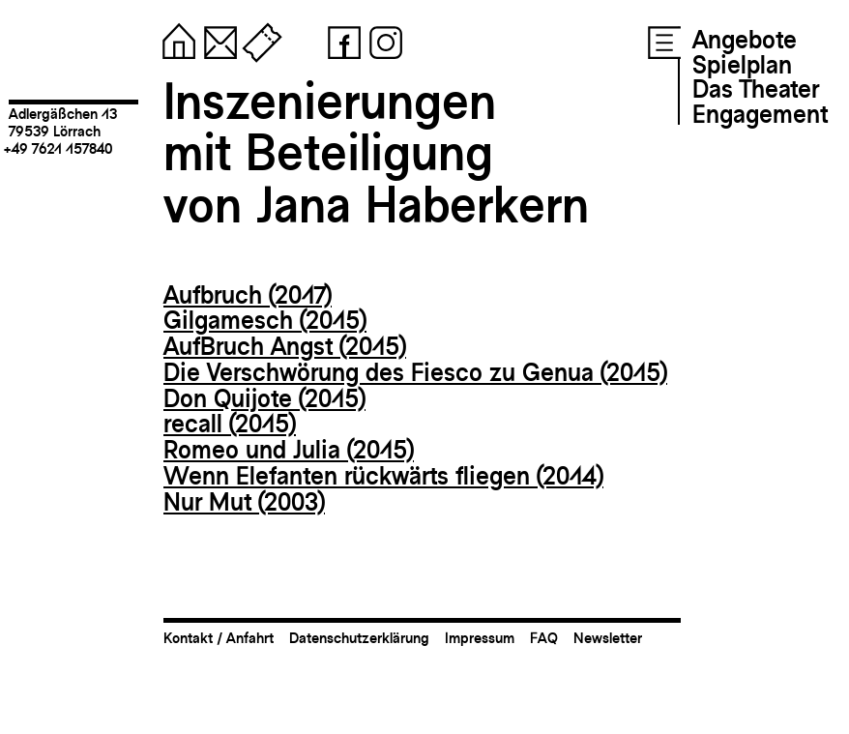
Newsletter (607, 638)
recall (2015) (229, 423)
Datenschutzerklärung (359, 638)
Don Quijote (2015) (264, 398)
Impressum (479, 638)
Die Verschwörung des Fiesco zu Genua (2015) (415, 372)
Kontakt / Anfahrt (218, 638)
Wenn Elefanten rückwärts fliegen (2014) (383, 475)
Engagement (760, 114)
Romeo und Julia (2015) (288, 449)
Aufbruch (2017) (247, 294)
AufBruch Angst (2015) (284, 346)
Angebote (744, 39)
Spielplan (742, 64)
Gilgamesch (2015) (264, 320)
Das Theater (755, 88)
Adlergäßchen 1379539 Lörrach (63, 122)
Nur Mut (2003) (244, 501)
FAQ (544, 638)
